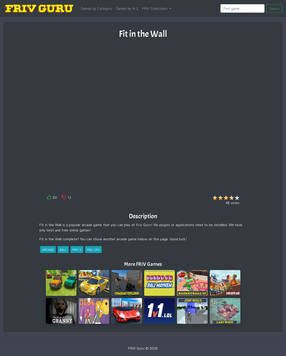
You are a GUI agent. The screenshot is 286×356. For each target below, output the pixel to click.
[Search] (242, 8)
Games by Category (96, 8)
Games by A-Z (127, 8)
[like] (49, 198)
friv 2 (76, 249)
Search (274, 8)
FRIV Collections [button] (155, 8)
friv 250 (93, 249)
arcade (48, 249)
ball (63, 249)
